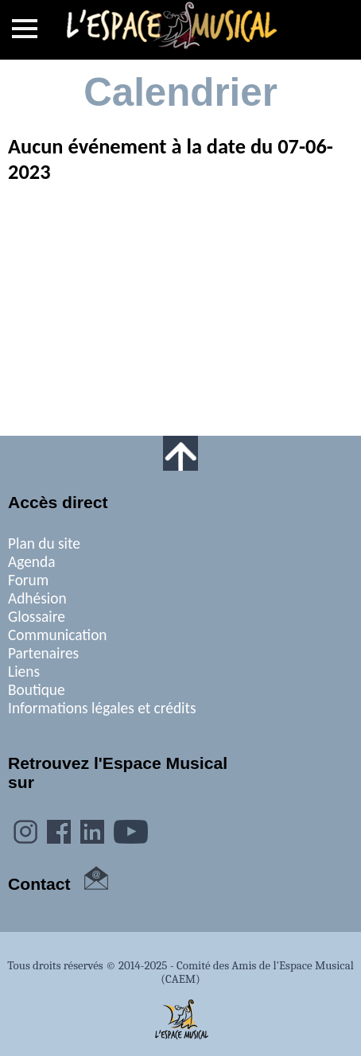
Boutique (36, 690)
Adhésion (37, 598)
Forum (28, 580)
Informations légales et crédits (102, 708)
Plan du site (44, 543)
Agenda (31, 562)
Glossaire (36, 617)
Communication (57, 635)
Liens (24, 671)
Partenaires (43, 653)
